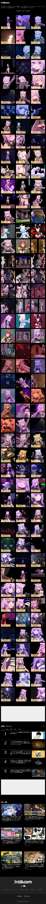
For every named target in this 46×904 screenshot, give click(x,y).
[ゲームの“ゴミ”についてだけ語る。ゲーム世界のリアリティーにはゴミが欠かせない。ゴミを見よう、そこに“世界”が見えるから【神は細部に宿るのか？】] (34, 857)
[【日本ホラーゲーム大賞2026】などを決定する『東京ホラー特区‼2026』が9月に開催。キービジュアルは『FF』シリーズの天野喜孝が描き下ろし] (38, 763)
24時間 (7, 729)
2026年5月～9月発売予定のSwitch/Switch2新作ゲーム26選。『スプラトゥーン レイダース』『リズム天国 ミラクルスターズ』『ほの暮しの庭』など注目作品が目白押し (11, 866)
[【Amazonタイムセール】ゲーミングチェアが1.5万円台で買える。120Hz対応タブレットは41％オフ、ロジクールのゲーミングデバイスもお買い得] (34, 833)
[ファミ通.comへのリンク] (5, 2)
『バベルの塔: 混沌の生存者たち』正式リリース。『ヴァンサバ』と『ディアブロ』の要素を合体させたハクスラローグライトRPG (20, 743)
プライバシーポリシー (14, 889)
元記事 (3, 7)
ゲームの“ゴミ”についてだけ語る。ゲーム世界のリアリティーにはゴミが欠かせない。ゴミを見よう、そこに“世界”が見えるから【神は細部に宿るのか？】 (34, 866)
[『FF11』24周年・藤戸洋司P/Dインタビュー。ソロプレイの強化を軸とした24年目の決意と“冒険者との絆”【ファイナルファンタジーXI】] (34, 810)
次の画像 (27, 10)
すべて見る (43, 726)
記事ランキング (6, 726)
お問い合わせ (6, 889)
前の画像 (19, 10)
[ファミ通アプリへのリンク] (19, 896)
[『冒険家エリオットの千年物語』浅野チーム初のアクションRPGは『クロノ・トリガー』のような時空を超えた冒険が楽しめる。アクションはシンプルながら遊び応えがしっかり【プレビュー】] (11, 810)
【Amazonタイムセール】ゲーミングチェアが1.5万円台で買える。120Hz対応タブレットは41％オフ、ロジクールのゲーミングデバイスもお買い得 (34, 842)
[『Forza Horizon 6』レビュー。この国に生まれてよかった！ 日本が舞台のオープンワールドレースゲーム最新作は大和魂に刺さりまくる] (11, 833)
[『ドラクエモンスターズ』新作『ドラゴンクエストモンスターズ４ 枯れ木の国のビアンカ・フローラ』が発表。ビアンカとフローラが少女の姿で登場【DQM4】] (38, 754)
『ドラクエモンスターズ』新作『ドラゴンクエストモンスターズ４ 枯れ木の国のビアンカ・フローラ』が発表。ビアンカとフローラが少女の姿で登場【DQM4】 (20, 753)
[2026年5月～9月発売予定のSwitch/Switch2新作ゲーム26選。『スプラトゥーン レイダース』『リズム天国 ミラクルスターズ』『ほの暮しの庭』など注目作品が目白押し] (11, 857)
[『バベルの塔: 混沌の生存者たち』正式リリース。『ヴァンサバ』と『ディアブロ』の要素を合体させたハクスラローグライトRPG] (38, 744)
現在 (3, 729)
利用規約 (21, 889)
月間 (15, 729)
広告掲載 (40, 889)
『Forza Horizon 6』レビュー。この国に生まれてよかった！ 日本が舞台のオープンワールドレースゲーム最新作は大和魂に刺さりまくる (11, 841)
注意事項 (26, 889)
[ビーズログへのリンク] (27, 896)
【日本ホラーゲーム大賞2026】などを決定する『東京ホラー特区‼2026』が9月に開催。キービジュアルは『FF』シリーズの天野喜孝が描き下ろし (20, 761)
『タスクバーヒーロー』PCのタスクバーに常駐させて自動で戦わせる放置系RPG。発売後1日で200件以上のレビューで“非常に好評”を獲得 (20, 771)
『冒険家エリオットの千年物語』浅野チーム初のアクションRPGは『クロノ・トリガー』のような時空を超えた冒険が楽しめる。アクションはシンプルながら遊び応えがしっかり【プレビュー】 (11, 818)
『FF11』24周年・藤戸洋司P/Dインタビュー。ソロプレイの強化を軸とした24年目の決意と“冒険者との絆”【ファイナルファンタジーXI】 (34, 818)
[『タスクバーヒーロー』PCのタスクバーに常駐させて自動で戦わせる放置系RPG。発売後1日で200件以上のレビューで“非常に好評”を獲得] (38, 773)
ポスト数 (19, 729)
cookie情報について (33, 889)
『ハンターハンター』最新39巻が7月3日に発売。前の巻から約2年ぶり (20, 733)
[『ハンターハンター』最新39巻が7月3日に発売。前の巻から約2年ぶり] (38, 735)
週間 (11, 729)
